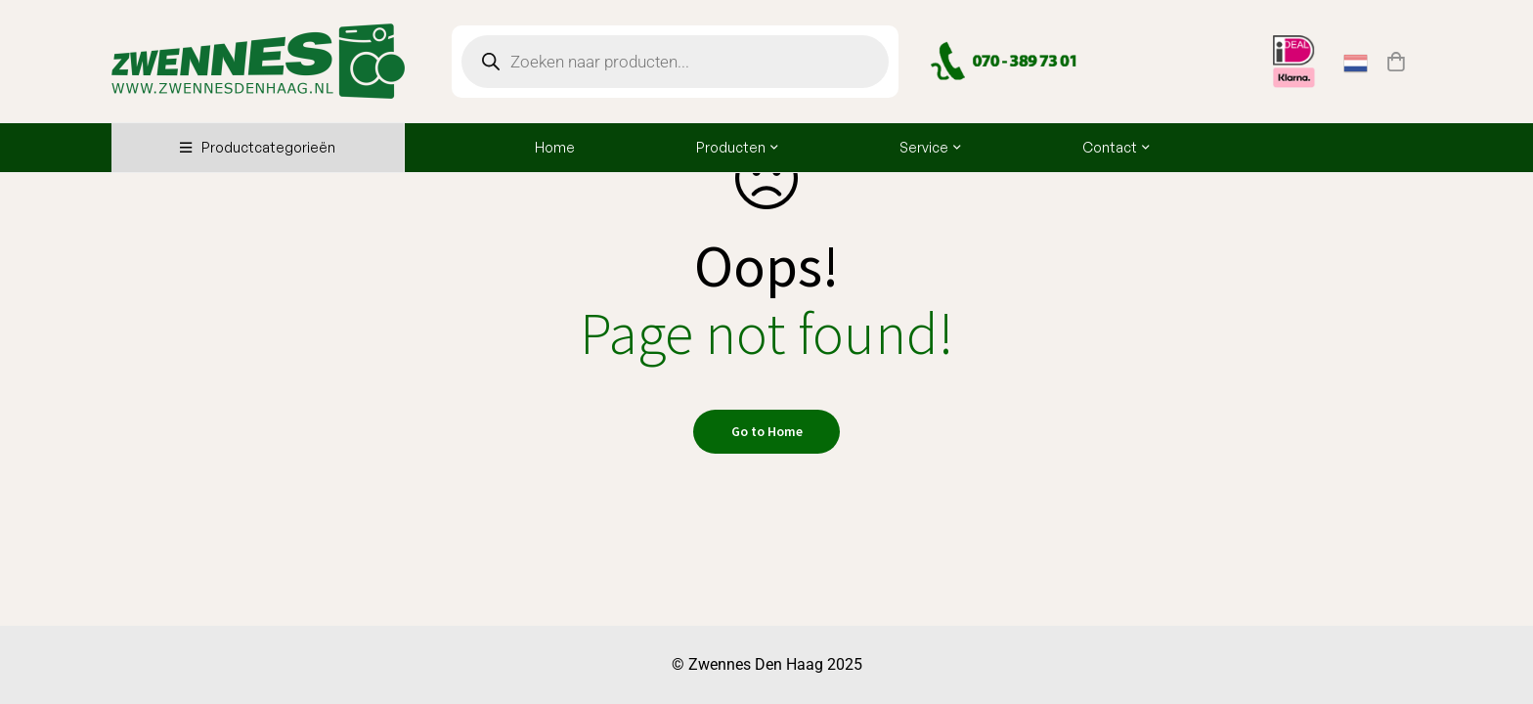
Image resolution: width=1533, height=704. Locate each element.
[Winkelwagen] (1396, 61)
